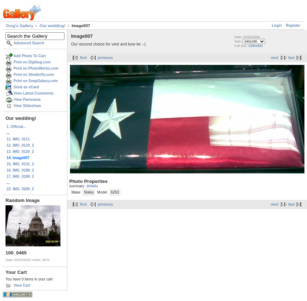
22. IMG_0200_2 (20, 189)
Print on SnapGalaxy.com (36, 81)
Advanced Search (29, 43)
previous (105, 58)
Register (293, 25)
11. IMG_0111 (18, 139)
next (274, 58)
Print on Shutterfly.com (34, 75)
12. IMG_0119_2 (20, 145)
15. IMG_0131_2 (20, 164)
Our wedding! (53, 25)
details (92, 186)
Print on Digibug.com (32, 62)
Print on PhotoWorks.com (36, 68)
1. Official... (16, 127)
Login (277, 25)
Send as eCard (26, 87)
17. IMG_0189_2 (20, 177)
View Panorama (27, 100)
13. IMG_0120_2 (20, 152)
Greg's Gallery (19, 25)
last (291, 58)
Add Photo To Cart (30, 56)
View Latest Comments (33, 93)
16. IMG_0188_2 (20, 170)
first (83, 58)
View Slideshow (27, 106)
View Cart (22, 285)
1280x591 (255, 46)
